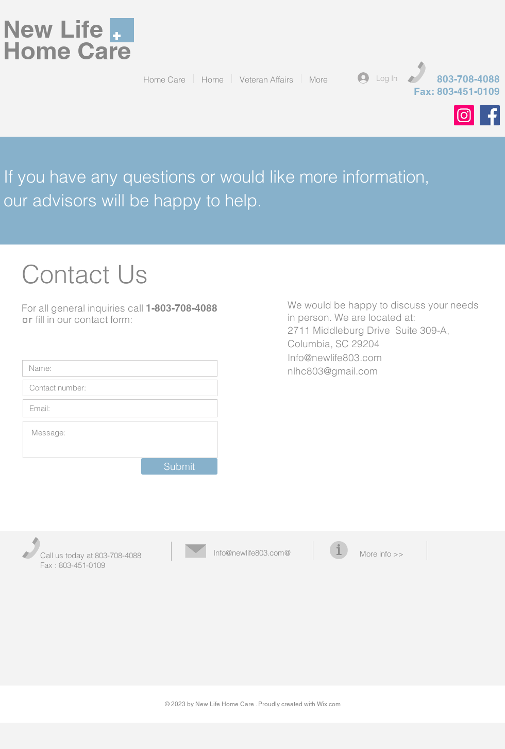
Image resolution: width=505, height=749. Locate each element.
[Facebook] (490, 115)
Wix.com (329, 704)
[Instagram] (464, 115)
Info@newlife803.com (335, 357)
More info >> (381, 554)
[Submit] (179, 466)
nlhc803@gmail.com (333, 371)
